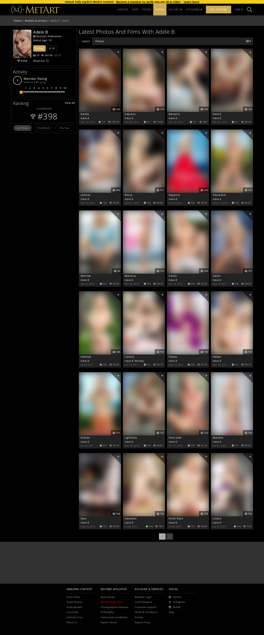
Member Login (143, 597)
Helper (217, 356)
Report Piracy (143, 622)
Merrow (86, 276)
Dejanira (174, 195)
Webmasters (108, 597)
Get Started (218, 9)
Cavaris (129, 356)
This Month (43, 127)
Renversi (174, 114)
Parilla (85, 114)
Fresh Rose (176, 518)
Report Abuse (109, 622)
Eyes (84, 518)
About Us (72, 622)
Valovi (216, 276)
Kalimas (86, 356)
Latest (86, 41)
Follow (39, 48)
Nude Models (74, 607)
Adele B (85, 118)
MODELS (160, 9)
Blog (171, 612)
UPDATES (123, 9)
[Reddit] (175, 607)
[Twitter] (175, 597)
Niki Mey (139, 360)
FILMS (135, 9)
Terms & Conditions (146, 612)
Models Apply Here (112, 602)
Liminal (85, 195)
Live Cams (72, 612)
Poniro (217, 114)
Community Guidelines (114, 617)
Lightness (131, 437)
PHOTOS (146, 9)
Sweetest (130, 518)
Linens (217, 518)
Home (17, 20)
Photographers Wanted (114, 607)
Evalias (85, 437)
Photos (99, 41)
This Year (64, 127)
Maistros (130, 276)
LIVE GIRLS (175, 9)
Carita (173, 276)
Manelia (218, 437)
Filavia (173, 356)
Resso (128, 195)
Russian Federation (47, 36)
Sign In (239, 9)
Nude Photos (74, 602)
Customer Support (146, 607)
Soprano (130, 114)
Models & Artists (36, 20)
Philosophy (107, 612)
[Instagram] (177, 602)
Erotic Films (73, 597)
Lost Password (143, 602)
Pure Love (175, 437)
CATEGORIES (194, 9)
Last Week (22, 127)
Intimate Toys (75, 617)
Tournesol (219, 195)
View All (70, 103)
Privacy (139, 617)
